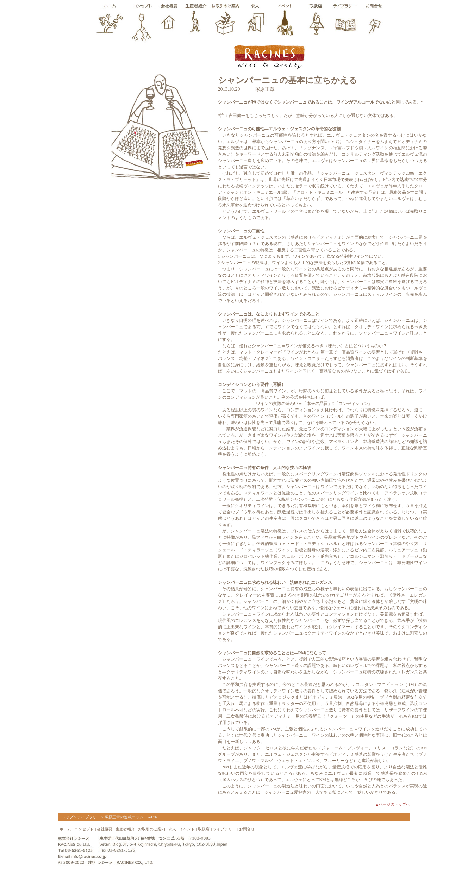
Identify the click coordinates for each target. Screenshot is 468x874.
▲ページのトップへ (392, 804)
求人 (172, 829)
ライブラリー (88, 817)
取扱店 (204, 829)
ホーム (65, 829)
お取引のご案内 (151, 829)
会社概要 (104, 829)
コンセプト (84, 829)
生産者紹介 (125, 829)
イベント (187, 829)
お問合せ (247, 829)
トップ (67, 817)
